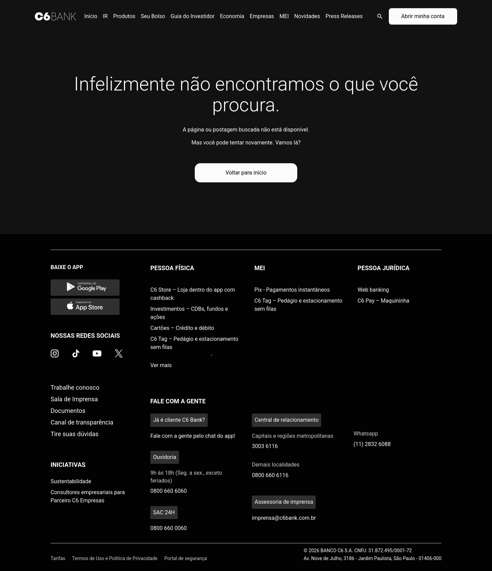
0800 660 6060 (168, 491)
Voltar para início (246, 172)
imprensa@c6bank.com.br (284, 518)
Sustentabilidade (71, 481)
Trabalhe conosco (75, 387)
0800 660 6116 (270, 475)
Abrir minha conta (423, 16)
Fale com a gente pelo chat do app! (192, 436)
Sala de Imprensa (74, 399)
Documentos (68, 410)
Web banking (373, 290)
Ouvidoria (164, 457)
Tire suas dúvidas (74, 433)
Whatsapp (366, 433)
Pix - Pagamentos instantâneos (292, 290)
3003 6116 (265, 446)
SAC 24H (164, 512)
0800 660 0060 (168, 528)
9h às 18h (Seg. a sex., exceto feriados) (186, 477)
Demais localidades (275, 464)
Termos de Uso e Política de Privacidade (115, 558)
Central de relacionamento (286, 420)
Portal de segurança (185, 558)
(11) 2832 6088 (372, 444)
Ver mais (161, 365)
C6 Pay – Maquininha (383, 300)
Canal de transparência (82, 422)
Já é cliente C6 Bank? (179, 420)
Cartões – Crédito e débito (182, 328)
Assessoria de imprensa (284, 502)
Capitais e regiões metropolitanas (292, 436)
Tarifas (58, 558)
